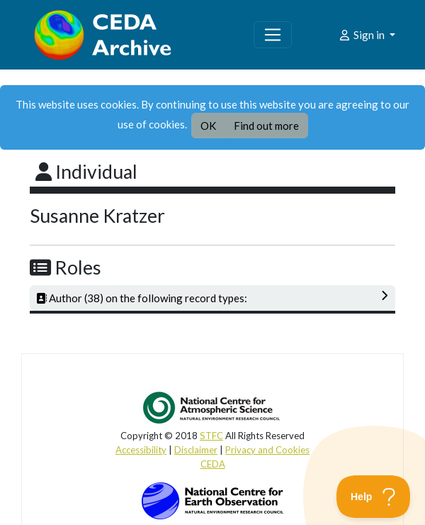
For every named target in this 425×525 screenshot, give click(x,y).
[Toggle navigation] (273, 34)
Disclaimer (195, 449)
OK (208, 125)
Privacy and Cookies (267, 449)
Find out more (266, 125)
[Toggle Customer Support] (373, 496)
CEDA (212, 464)
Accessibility (140, 449)
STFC (211, 435)
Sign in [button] (362, 34)
